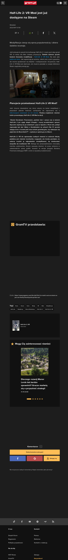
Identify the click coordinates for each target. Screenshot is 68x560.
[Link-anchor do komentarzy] (16, 33)
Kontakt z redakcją (40, 543)
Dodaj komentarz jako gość (34, 452)
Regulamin (12, 539)
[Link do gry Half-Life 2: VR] (23, 325)
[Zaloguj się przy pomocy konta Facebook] (18, 458)
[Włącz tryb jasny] (59, 3)
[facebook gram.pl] (22, 522)
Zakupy (36, 555)
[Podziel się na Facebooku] (43, 33)
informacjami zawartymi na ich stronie (24, 113)
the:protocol (38, 558)
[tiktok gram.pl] (14, 522)
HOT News (12, 555)
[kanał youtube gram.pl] (30, 522)
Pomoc (36, 535)
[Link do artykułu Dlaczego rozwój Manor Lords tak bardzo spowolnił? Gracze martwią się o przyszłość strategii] (34, 372)
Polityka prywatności (15, 543)
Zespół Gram (12, 535)
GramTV (11, 558)
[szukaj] (3, 3)
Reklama (37, 539)
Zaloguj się (53, 458)
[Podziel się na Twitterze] (54, 33)
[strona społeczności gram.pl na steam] (45, 522)
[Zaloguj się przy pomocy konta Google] (35, 458)
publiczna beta (15, 59)
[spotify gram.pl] (37, 522)
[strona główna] (30, 3)
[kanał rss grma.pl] (53, 522)
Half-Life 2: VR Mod (41, 57)
